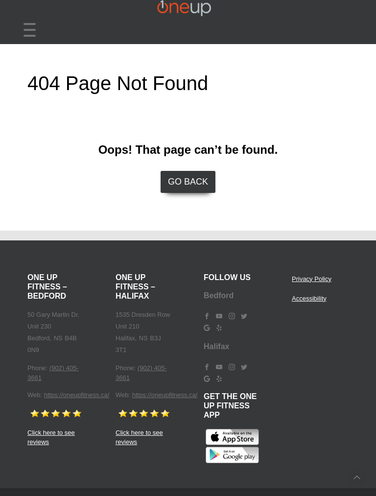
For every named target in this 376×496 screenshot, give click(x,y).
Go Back (188, 182)
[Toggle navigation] (30, 30)
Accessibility (309, 298)
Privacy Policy (311, 279)
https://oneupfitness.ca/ (77, 395)
